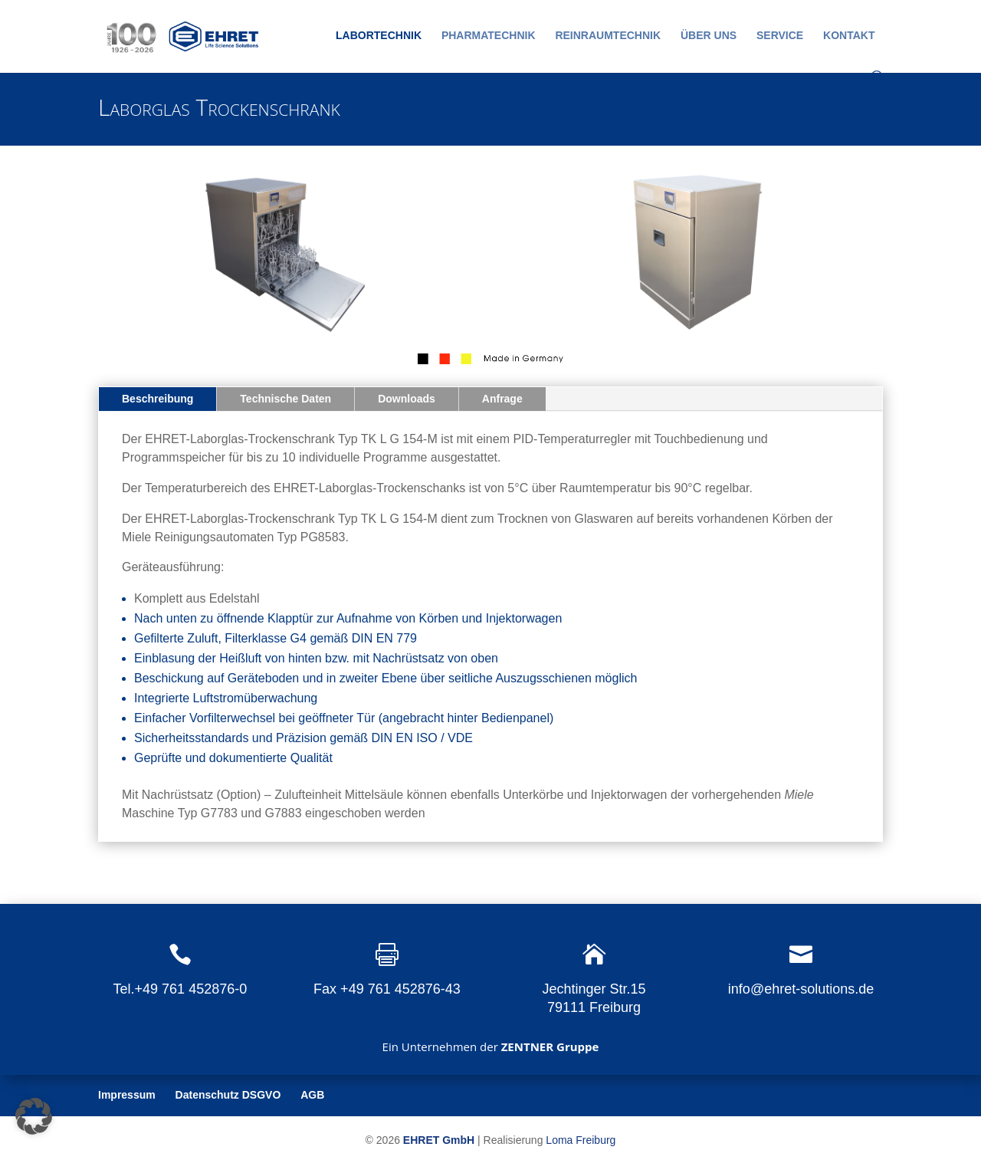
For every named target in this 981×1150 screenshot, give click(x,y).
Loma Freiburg (580, 1140)
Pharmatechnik (488, 35)
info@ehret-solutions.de (801, 989)
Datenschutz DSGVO (228, 1095)
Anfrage (502, 399)
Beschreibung (157, 399)
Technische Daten (285, 399)
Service (779, 35)
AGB (312, 1095)
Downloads (406, 399)
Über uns (709, 35)
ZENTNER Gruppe (550, 1046)
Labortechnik (379, 35)
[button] (33, 1116)
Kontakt (848, 35)
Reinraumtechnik (608, 35)
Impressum (127, 1095)
